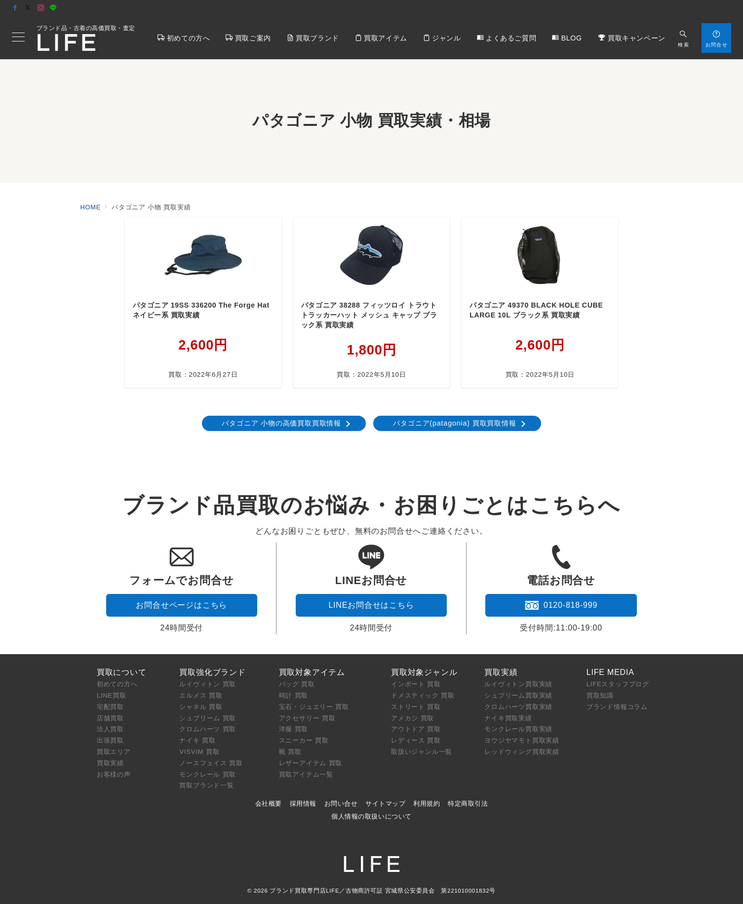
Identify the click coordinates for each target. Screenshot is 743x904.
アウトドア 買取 (416, 729)
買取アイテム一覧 (306, 774)
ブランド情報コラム (617, 706)
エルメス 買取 (200, 695)
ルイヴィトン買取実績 (518, 684)
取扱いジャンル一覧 (421, 751)
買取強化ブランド (212, 672)
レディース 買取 (416, 740)
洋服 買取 (294, 729)
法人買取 (110, 729)
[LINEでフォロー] (53, 8)
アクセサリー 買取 (307, 718)
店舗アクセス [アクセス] (708, 8)
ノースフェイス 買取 (211, 763)
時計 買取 (294, 695)
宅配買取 (110, 706)
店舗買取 (110, 718)
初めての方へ (117, 684)
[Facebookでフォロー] (15, 8)
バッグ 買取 (297, 684)
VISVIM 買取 (199, 751)
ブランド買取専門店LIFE (304, 890)
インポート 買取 (416, 684)
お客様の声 (114, 774)
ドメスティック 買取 (423, 695)
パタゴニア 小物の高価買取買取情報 (281, 423)
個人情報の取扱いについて (371, 816)
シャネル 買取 (200, 706)
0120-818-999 (561, 605)
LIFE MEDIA (610, 672)
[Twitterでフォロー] (28, 8)
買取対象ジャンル (424, 672)
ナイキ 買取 (197, 740)
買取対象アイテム (312, 672)
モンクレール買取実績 (518, 729)
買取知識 (600, 695)
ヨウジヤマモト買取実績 (521, 740)
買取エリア (114, 751)
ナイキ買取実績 (508, 718)
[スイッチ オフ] (683, 38)
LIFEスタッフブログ (618, 684)
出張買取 (110, 740)
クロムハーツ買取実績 (518, 706)
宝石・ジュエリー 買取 (314, 706)
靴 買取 (290, 751)
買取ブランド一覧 (206, 785)
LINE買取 (111, 695)
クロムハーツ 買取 (207, 729)
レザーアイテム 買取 (311, 763)
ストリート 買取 (416, 706)
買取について (122, 672)
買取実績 (110, 763)
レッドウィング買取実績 (521, 751)
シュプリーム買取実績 (518, 695)
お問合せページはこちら (181, 605)
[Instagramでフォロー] (41, 8)
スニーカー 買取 (304, 740)
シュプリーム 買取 (207, 718)
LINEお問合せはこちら (371, 605)
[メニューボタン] (18, 38)
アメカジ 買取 (412, 718)
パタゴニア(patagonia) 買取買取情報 (454, 423)
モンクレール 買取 (207, 774)
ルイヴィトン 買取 (207, 684)
